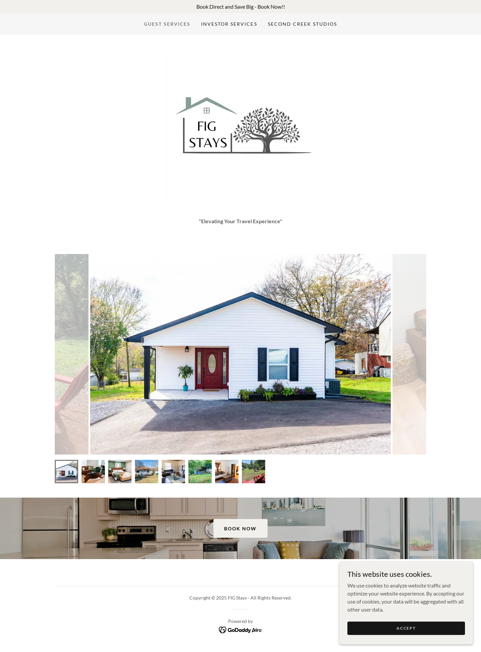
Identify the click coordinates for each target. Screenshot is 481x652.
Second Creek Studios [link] (302, 24)
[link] (241, 629)
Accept (406, 628)
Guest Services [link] (167, 24)
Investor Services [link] (229, 24)
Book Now (240, 528)
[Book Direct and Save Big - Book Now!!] (240, 7)
